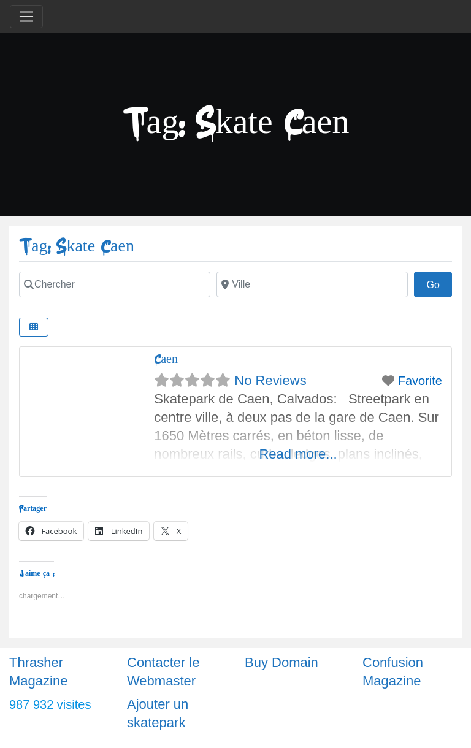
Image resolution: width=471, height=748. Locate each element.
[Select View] (33, 327)
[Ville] (312, 284)
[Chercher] (114, 284)
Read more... (298, 454)
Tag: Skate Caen (76, 246)
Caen (166, 359)
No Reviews (270, 380)
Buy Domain (281, 662)
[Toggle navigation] (26, 16)
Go (439, 283)
